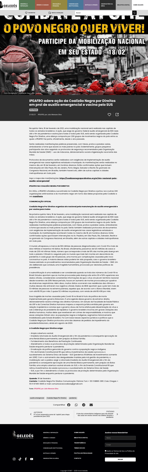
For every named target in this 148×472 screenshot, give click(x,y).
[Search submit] (134, 13)
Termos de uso (79, 448)
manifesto (38, 196)
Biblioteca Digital (123, 5)
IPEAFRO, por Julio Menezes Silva (50, 114)
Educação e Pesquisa (57, 5)
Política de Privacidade (83, 453)
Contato (77, 458)
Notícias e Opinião (91, 5)
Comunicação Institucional (74, 5)
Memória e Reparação (24, 5)
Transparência (80, 443)
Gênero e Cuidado (43, 5)
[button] (69, 404)
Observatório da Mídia (107, 5)
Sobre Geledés (138, 5)
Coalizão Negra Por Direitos (56, 398)
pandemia (72, 398)
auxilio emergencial (37, 398)
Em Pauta (33, 110)
